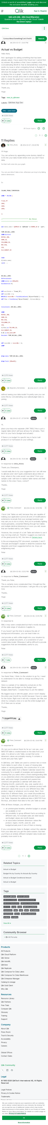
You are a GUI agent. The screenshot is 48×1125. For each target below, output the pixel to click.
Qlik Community (8, 1065)
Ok (24, 1118)
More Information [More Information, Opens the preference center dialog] (24, 1122)
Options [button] (44, 28)
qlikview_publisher (30, 907)
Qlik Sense (5, 958)
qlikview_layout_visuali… (27, 900)
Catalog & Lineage (8, 982)
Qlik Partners (6, 1002)
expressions (8, 914)
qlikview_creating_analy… (30, 903)
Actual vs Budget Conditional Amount (17, 878)
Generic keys (37, 537)
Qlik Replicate (6, 968)
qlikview (7, 907)
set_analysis (34, 910)
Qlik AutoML (6, 961)
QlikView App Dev (15, 102)
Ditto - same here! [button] (9, 111)
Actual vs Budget (9, 869)
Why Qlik (4, 989)
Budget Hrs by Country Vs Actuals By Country (20, 873)
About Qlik (5, 1028)
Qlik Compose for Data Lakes (12, 972)
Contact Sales (6, 1056)
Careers (4, 1046)
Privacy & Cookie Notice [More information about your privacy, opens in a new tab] (17, 1113)
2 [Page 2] (42, 135)
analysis (7, 917)
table (26, 910)
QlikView (5, 28)
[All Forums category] (4, 937)
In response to (12, 464)
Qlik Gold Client (7, 985)
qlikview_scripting (10, 900)
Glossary (4, 1012)
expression (8, 910)
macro (17, 914)
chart (19, 907)
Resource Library (7, 998)
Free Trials (5, 1005)
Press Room (6, 1032)
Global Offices (6, 1052)
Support (4, 1019)
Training (4, 1016)
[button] (45, 42)
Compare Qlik (6, 1009)
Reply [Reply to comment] (40, 380)
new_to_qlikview (13, 97)
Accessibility (6, 1039)
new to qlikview (23, 896)
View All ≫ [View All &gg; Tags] (7, 923)
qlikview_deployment (11, 903)
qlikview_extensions (28, 914)
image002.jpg (10, 718)
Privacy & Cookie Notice (10, 1093)
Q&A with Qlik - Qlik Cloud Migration (23, 17)
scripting (15, 917)
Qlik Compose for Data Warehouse (14, 975)
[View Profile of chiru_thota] (14, 145)
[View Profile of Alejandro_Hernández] (17, 388)
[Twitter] (2, 1070)
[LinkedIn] (7, 1070)
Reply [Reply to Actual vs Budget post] (40, 120)
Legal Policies (6, 1090)
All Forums (12, 937)
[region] (24, 1112)
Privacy (4, 1042)
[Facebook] (12, 1070)
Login (29, 2)
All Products (5, 951)
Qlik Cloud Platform (8, 954)
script (14, 907)
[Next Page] (45, 135)
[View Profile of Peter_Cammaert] (15, 508)
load (21, 910)
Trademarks (5, 1096)
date (15, 910)
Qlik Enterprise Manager (10, 979)
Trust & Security (7, 1035)
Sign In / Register (40, 11)
